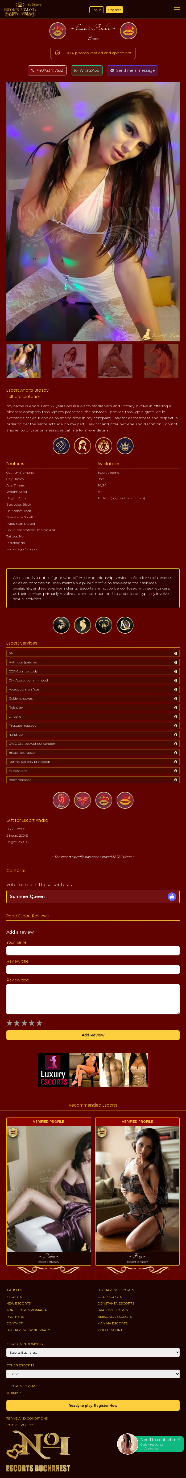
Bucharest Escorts (115, 1290)
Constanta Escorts (115, 1303)
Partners (15, 1317)
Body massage (20, 780)
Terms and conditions (27, 1418)
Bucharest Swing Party (28, 1330)
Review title (17, 961)
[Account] (93, 1374)
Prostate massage (22, 725)
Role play (16, 707)
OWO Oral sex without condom (32, 744)
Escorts (14, 1297)
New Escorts (18, 1303)
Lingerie (15, 716)
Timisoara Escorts (114, 1317)
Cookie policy (19, 1425)
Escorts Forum (20, 1386)
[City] (93, 1352)
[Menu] (177, 9)
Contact (14, 1323)
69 (11, 653)
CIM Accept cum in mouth (29, 680)
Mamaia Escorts (112, 1323)
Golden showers (21, 698)
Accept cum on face (24, 689)
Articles (14, 1290)
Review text (17, 980)
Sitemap (13, 1393)
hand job (16, 734)
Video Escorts (110, 1330)
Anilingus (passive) (23, 662)
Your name (16, 942)
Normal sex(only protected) (29, 762)
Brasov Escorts (112, 1310)
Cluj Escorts (109, 1297)
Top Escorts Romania (26, 1310)
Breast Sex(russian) (23, 753)
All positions (18, 771)
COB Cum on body (23, 671)
